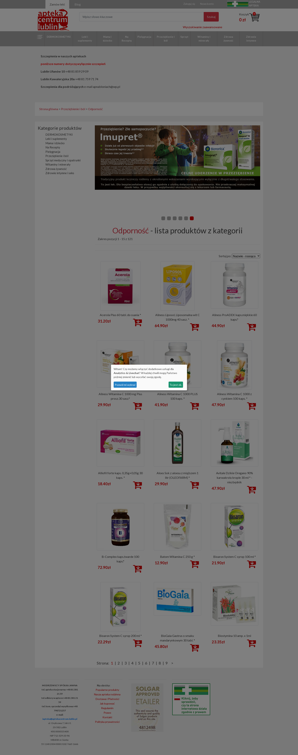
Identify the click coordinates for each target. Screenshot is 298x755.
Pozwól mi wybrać (125, 384)
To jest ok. (176, 384)
